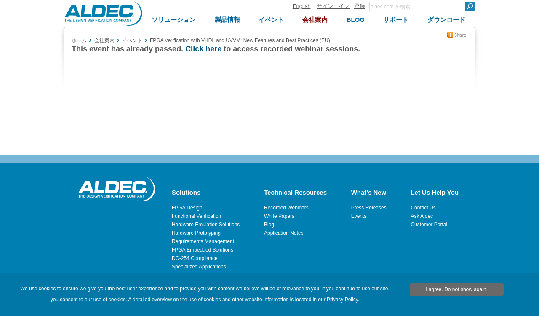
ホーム (79, 40)
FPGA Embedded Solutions (202, 250)
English (302, 6)
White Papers (279, 216)
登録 (359, 6)
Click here (203, 49)
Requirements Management (203, 241)
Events (359, 216)
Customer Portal (429, 225)
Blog (269, 225)
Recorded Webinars (286, 208)
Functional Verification (196, 216)
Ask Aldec (422, 216)
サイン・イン (333, 6)
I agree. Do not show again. (457, 289)
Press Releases (369, 208)
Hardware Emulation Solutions (206, 225)
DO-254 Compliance (195, 258)
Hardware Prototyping (196, 233)
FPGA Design (187, 208)
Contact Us (423, 208)
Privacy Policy (342, 300)
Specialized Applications (199, 267)
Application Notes (283, 233)
